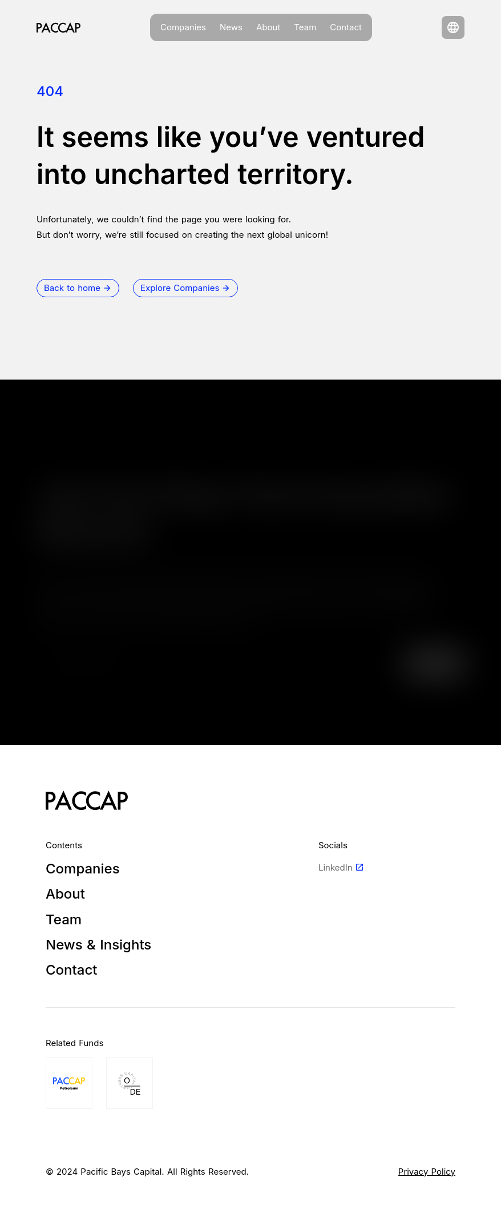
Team (305, 27)
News (231, 27)
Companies (183, 27)
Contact (346, 27)
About (268, 27)
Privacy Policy (426, 1171)
